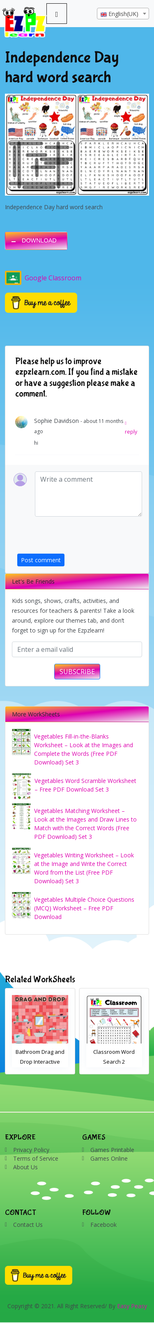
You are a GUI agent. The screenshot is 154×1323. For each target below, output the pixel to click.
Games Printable (112, 1150)
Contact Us (28, 1224)
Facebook (103, 1224)
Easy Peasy (132, 1306)
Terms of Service (35, 1158)
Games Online (109, 1158)
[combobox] (123, 13)
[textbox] (123, 14)
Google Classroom (43, 278)
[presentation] (79, 538)
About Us (25, 1167)
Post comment (41, 560)
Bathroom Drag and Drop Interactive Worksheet (40, 1061)
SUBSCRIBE (77, 671)
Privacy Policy (31, 1150)
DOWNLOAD (39, 240)
